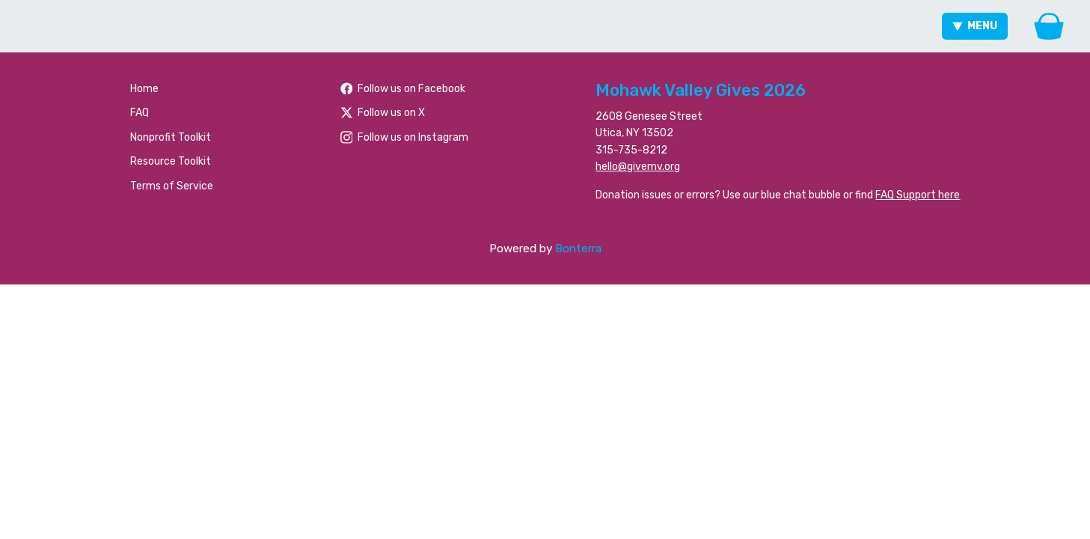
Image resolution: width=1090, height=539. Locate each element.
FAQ (139, 112)
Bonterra (578, 248)
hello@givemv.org (637, 166)
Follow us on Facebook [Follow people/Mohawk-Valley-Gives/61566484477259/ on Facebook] (403, 88)
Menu (974, 25)
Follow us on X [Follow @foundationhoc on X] (383, 112)
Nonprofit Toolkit (170, 137)
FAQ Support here (917, 195)
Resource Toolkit (170, 161)
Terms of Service (171, 186)
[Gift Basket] (1049, 26)
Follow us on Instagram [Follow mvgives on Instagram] (404, 137)
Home (144, 88)
